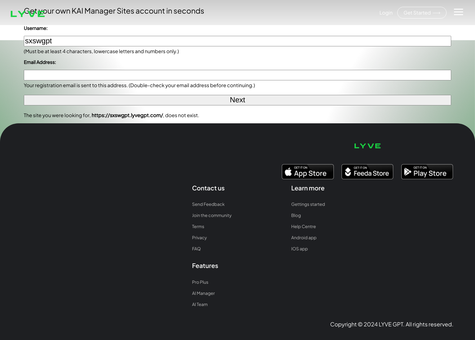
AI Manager (204, 176)
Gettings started (123, 165)
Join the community (39, 176)
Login (385, 12)
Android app (118, 199)
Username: (36, 28)
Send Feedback (35, 165)
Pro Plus (201, 165)
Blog (110, 176)
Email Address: (40, 62)
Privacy (26, 199)
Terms (25, 187)
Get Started (421, 13)
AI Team (200, 187)
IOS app (114, 210)
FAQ (23, 210)
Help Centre (118, 187)
